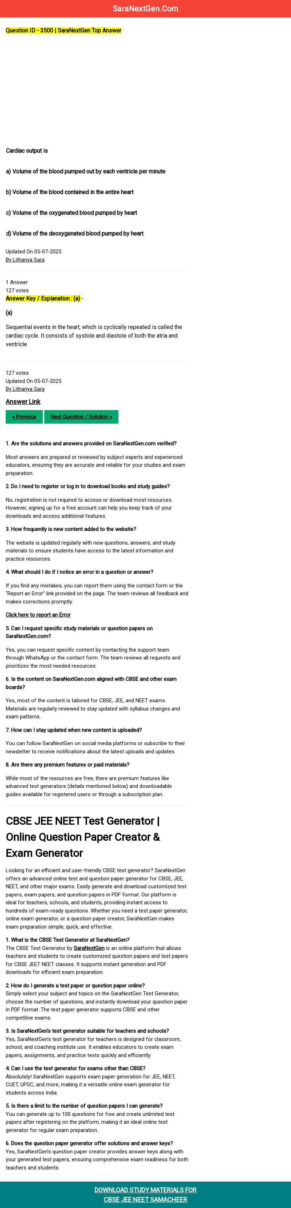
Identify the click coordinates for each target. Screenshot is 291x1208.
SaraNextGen (89, 948)
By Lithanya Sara (25, 260)
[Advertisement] (97, 91)
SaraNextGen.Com (145, 8)
